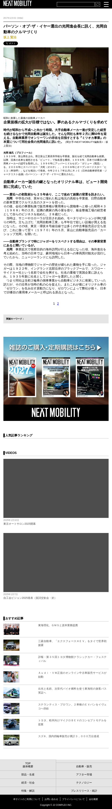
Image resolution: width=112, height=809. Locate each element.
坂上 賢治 (9, 37)
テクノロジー (84, 782)
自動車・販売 (84, 766)
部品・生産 (28, 774)
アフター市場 (84, 774)
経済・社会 (28, 782)
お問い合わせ (51, 799)
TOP (28, 763)
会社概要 (93, 799)
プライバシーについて (73, 799)
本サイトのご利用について (26, 799)
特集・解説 (28, 790)
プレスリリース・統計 (84, 790)
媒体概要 (28, 766)
